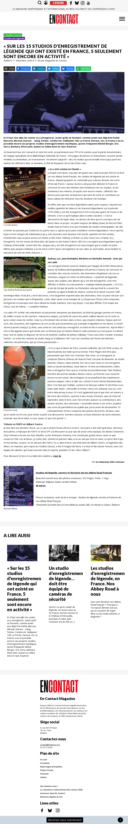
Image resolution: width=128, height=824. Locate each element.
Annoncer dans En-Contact (52, 793)
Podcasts (44, 773)
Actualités (45, 763)
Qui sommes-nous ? (49, 786)
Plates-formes (46, 770)
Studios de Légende (14, 38)
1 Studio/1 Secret (12, 35)
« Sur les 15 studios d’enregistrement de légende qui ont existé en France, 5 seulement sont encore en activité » (25, 588)
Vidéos (43, 777)
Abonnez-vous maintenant (65, 820)
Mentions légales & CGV (51, 796)
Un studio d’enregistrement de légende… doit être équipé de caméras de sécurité (67, 583)
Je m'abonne (58, 3)
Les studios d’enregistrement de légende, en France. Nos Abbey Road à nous (109, 581)
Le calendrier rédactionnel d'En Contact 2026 (61, 789)
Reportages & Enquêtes (51, 766)
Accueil (43, 759)
